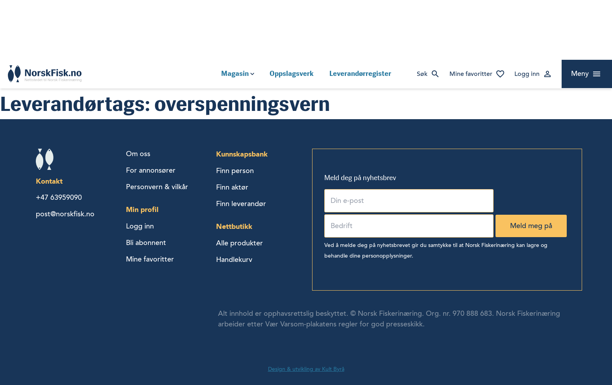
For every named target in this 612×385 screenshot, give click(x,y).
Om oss (138, 153)
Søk (422, 74)
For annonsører (151, 170)
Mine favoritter (470, 74)
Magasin (235, 73)
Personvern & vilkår (157, 186)
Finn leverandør (241, 203)
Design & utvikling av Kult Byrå (306, 369)
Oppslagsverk (292, 73)
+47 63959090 (59, 197)
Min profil (142, 209)
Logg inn (527, 74)
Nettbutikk (234, 226)
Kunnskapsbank (242, 154)
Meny (580, 73)
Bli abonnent (146, 242)
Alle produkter (239, 243)
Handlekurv (234, 259)
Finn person (235, 170)
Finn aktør (232, 187)
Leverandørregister (360, 73)
